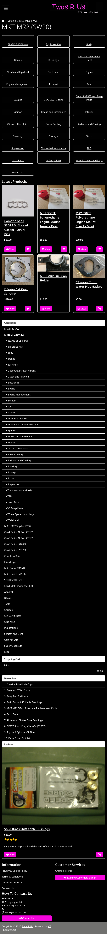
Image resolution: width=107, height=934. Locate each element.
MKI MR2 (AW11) (13, 328)
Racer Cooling (53, 124)
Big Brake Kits (53, 44)
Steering (17, 136)
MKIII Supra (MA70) (15, 574)
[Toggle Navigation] (6, 8)
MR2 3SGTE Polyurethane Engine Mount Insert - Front (86, 219)
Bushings (53, 60)
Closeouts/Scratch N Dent (20, 370)
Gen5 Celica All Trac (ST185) (19, 538)
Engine (89, 72)
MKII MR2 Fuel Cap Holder (53, 278)
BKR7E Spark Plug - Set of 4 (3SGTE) (26, 726)
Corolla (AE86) (11, 556)
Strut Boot (12, 714)
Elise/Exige (10, 562)
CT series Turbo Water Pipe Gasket (89, 284)
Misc (6, 651)
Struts (89, 136)
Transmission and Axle (53, 148)
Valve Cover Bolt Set (19, 738)
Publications (11, 627)
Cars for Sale (11, 639)
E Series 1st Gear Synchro (16, 291)
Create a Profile (63, 870)
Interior (89, 112)
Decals (7, 598)
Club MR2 (9, 621)
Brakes (18, 60)
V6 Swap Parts (53, 160)
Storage (53, 136)
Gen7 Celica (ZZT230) (15, 550)
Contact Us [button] (26, 918)
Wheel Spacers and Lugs (89, 160)
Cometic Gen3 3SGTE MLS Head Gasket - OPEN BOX (16, 227)
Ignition (17, 112)
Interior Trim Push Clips (20, 684)
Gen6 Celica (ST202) (15, 544)
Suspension (17, 148)
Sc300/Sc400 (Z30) (14, 580)
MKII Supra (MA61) (14, 568)
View (10, 249)
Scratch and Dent (13, 633)
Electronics (54, 72)
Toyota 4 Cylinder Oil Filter (21, 732)
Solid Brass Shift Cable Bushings (24, 702)
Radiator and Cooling (89, 124)
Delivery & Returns (12, 882)
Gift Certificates (12, 616)
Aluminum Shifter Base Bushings (25, 720)
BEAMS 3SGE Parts (18, 44)
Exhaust (53, 84)
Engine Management (17, 84)
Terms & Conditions (12, 876)
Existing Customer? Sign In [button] (80, 877)
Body (89, 44)
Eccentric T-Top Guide (18, 690)
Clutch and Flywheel (18, 72)
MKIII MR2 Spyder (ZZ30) (17, 526)
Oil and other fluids (17, 124)
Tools (7, 604)
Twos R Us (27, 926)
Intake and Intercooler (53, 112)
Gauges (18, 99)
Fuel (89, 84)
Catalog (12, 20)
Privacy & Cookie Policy (14, 870)
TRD (89, 148)
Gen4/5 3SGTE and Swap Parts (23, 424)
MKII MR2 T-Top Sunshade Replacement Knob (32, 708)
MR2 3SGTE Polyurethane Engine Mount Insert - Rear (50, 219)
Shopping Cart (12, 659)
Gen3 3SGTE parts (53, 99)
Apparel (8, 592)
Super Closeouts (13, 645)
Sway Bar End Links (17, 696)
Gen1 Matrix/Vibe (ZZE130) (18, 586)
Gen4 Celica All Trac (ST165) (19, 532)
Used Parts (18, 160)
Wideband (17, 172)
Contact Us (8, 888)
